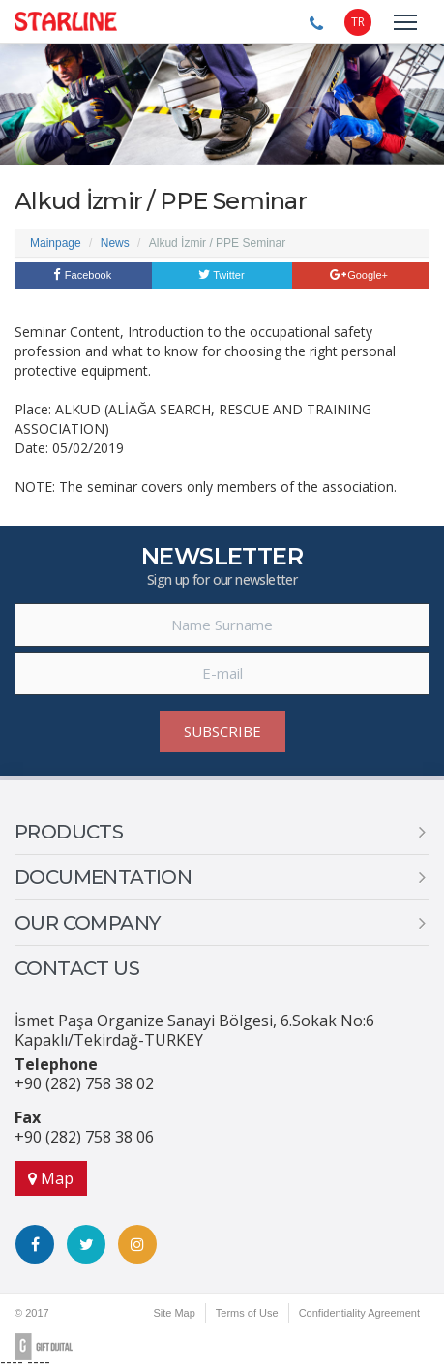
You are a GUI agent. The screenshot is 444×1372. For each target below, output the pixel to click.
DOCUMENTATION (103, 877)
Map (51, 1178)
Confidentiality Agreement (359, 1313)
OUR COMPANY (87, 922)
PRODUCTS (69, 831)
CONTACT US (77, 968)
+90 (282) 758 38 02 (84, 1083)
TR (358, 22)
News (115, 243)
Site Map (173, 1313)
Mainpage (55, 243)
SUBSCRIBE (222, 731)
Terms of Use (247, 1313)
